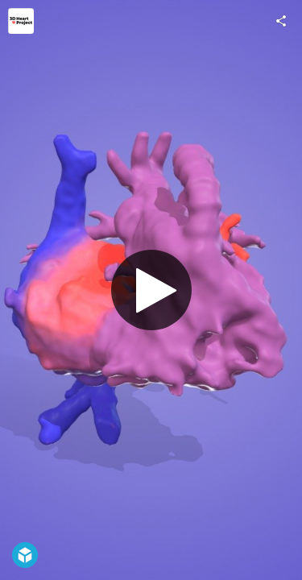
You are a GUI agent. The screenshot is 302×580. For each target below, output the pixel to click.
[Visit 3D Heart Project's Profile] (21, 21)
